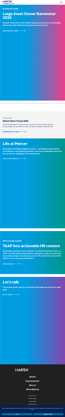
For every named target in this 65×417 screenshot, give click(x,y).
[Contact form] (11, 294)
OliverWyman (32, 389)
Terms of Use (32, 396)
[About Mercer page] (14, 158)
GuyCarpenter (32, 381)
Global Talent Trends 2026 (15, 121)
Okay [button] (17, 414)
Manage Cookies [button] (48, 414)
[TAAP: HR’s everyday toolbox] (32, 263)
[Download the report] (14, 30)
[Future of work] (7, 118)
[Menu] (61, 2)
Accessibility (32, 401)
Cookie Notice (32, 404)
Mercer (32, 385)
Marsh (32, 376)
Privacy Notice (33, 399)
